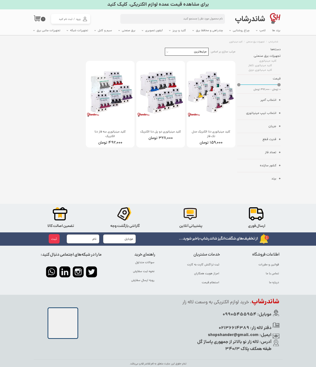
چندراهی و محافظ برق (209, 30)
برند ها (276, 30)
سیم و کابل (105, 30)
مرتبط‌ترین (200, 52)
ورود (78, 19)
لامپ (262, 30)
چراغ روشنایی (241, 30)
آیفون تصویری (154, 30)
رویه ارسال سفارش (142, 280)
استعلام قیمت (210, 282)
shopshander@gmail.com (233, 335)
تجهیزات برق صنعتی (267, 55)
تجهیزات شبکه (79, 30)
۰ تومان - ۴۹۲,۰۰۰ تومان (267, 89)
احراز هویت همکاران (206, 273)
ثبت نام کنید (66, 19)
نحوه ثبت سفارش (143, 271)
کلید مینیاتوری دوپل (260, 70)
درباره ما (274, 282)
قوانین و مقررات (269, 264)
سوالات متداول (144, 262)
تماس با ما (272, 273)
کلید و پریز (179, 30)
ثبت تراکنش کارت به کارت (203, 264)
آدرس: (265, 342)
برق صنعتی (128, 30)
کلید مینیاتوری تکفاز (260, 65)
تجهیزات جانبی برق (48, 30)
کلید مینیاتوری (267, 60)
